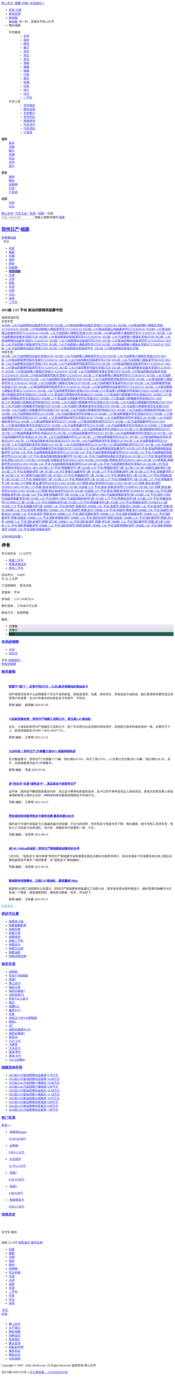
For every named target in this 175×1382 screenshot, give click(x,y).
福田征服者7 (17, 990)
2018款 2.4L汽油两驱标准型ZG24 (23, 413)
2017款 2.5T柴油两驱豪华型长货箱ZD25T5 (29, 433)
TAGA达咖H (17, 1059)
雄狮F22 (14, 1006)
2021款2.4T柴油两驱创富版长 (28, 1105)
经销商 (13, 184)
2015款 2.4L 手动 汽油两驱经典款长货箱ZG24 (102, 456)
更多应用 (15, 13)
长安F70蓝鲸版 (18, 975)
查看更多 (7, 906)
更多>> (6, 1125)
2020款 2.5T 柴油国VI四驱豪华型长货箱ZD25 (70, 398)
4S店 (12, 649)
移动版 (13, 17)
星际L (13, 1021)
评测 (26, 82)
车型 (26, 36)
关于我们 (15, 1327)
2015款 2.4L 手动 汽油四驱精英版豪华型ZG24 (99, 452)
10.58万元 (53, 1090)
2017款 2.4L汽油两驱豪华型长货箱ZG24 (130, 433)
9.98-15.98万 (16, 1206)
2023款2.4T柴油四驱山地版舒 (28, 1098)
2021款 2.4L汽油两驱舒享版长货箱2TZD (94, 371)
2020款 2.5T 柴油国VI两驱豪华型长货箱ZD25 (123, 394)
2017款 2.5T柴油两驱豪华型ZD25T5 (105, 436)
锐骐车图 (15, 929)
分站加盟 (15, 1358)
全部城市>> (37, 3)
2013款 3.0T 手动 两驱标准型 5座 (103, 467)
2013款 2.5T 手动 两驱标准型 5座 (116, 475)
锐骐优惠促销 (17, 956)
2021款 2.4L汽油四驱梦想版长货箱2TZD (63, 390)
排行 (26, 90)
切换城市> (14, 660)
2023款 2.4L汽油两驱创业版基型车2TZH (75, 340)
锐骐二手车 (16, 940)
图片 (26, 47)
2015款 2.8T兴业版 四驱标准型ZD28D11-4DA (55, 460)
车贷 (12, 286)
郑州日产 (10, 229)
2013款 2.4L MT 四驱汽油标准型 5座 (148, 467)
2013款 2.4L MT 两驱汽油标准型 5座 (28, 475)
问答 (26, 86)
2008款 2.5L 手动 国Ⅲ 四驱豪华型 (121, 513)
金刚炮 (13, 971)
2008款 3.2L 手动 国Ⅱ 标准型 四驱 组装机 (65, 525)
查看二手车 (16, 560)
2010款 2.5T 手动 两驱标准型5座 (115, 498)
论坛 (26, 93)
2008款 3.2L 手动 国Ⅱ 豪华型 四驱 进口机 (137, 521)
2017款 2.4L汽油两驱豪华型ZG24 (145, 440)
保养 (12, 298)
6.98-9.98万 (16, 1193)
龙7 (11, 1025)
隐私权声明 (16, 1347)
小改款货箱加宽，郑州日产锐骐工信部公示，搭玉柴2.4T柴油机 (50, 719)
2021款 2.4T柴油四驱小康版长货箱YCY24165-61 (36, 371)
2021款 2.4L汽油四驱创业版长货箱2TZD (27, 356)
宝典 (12, 1014)
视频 (26, 66)
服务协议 (15, 1350)
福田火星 (15, 987)
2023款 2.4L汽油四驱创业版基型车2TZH (27, 325)
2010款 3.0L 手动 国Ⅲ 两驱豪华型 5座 (45, 494)
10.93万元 (53, 1098)
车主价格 (15, 1272)
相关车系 (8, 964)
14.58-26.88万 (17, 1138)
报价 (26, 39)
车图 (12, 255)
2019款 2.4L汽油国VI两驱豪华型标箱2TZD (138, 402)
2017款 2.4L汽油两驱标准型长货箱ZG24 (97, 440)
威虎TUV (15, 1010)
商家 (26, 63)
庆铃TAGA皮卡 (18, 998)
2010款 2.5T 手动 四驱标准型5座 (46, 502)
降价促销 (29, 109)
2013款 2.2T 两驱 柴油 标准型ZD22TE (50, 490)
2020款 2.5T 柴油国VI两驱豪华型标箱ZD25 (127, 398)
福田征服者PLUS (20, 1029)
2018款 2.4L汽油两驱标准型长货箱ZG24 (121, 417)
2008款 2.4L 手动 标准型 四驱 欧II (65, 506)
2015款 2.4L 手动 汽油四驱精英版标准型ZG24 (58, 463)
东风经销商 (10, 642)
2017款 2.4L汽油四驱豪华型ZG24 (59, 436)
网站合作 (15, 1354)
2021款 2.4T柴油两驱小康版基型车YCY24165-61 (114, 375)
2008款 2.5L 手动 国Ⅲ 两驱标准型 (48, 517)
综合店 (13, 653)
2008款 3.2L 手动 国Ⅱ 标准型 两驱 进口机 (31, 521)
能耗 (12, 282)
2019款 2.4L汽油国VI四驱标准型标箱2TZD (144, 410)
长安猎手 (15, 1159)
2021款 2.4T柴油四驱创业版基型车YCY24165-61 (133, 363)
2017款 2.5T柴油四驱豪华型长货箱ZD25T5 (45, 448)
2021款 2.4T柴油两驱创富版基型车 (71, 348)
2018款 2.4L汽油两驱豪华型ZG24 (73, 425)
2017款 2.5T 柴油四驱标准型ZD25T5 (121, 444)
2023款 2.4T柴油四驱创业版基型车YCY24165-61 (133, 340)
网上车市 (7, 3)
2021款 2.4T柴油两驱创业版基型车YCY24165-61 (112, 386)
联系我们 (15, 1339)
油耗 (12, 1284)
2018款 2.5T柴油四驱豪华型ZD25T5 (47, 429)
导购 (12, 146)
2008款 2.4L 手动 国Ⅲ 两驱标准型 (113, 525)
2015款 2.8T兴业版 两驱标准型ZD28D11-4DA (113, 460)
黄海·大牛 (15, 1055)
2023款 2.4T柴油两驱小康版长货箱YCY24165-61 (133, 344)
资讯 (26, 59)
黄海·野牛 (15, 1052)
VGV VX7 (15, 1040)
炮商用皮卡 (17, 1199)
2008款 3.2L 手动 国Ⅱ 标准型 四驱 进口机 (84, 521)
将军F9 (13, 1037)
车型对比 (29, 116)
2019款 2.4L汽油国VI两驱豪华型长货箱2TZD (80, 402)
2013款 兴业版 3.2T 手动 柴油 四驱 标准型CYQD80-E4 (103, 487)
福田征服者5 (17, 1033)
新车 (26, 78)
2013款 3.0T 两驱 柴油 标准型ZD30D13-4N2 (94, 483)
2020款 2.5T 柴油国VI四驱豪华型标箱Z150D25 (120, 390)
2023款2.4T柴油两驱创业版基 (28, 1075)
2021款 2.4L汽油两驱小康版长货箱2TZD (133, 356)
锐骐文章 (15, 933)
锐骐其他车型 (11, 1067)
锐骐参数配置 (17, 925)
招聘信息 (15, 1335)
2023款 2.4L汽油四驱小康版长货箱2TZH (66, 332)
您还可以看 (10, 914)
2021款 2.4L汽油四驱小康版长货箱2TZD (54, 383)
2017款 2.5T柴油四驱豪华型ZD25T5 (80, 433)
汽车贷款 (29, 128)
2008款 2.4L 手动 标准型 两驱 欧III (34, 513)
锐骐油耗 (15, 952)
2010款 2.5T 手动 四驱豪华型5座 (22, 506)
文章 (12, 275)
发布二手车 (16, 568)
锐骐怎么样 (16, 948)
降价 (26, 43)
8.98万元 (52, 1105)
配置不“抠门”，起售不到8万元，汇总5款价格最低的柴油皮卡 (48, 686)
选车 (26, 51)
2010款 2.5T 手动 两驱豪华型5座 (88, 502)
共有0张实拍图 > (12, 536)
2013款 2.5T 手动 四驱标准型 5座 (22, 471)
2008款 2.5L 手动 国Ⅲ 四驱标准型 (78, 513)
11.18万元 (53, 1094)
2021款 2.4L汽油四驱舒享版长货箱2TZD (85, 367)
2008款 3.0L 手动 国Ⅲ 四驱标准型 (29, 529)
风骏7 (12, 979)
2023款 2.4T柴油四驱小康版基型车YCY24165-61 (124, 332)
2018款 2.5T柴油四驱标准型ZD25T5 (91, 421)
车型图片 (29, 113)
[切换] (25, 3)
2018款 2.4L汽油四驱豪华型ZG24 (136, 421)
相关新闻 (8, 672)
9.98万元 (52, 1086)
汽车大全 (21, 213)
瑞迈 (12, 1002)
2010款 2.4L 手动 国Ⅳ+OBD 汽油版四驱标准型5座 (62, 498)
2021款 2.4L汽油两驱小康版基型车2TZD (80, 356)
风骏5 (13, 1186)
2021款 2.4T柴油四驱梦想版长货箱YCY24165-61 (51, 375)
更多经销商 (8, 664)
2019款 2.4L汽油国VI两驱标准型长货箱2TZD (81, 406)
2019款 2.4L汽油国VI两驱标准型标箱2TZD (88, 410)
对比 (26, 55)
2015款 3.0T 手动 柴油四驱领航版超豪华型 (45, 456)
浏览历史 (8, 1214)
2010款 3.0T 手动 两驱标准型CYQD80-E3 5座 (138, 502)
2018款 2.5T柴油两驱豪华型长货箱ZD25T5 (125, 413)
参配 (12, 252)
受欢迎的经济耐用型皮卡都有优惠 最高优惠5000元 (41, 816)
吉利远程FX (16, 994)
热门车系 (8, 1118)
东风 (33, 213)
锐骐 (41, 213)
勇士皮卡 (15, 983)
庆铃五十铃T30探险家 (23, 1017)
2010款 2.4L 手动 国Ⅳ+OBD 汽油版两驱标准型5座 (102, 494)
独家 (26, 70)
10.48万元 (53, 1079)
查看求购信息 (17, 564)
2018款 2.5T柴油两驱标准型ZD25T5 (44, 421)
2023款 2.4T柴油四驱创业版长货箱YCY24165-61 (85, 325)
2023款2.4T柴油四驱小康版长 (28, 1094)
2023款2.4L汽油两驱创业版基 (28, 1109)
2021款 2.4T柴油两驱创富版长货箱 (117, 348)
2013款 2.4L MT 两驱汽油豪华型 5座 (67, 471)
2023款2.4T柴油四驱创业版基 (28, 1079)
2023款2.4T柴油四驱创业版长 (28, 1090)
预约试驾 (37, 1242)
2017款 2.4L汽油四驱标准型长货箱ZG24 (27, 444)
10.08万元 (53, 1082)
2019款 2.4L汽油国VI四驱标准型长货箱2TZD (140, 406)
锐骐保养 (15, 936)
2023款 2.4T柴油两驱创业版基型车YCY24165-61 (70, 336)
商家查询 (29, 120)
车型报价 (29, 105)
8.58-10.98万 (16, 1179)
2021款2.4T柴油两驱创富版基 (28, 1102)
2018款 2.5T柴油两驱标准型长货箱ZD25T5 (66, 417)
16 (6, 578)
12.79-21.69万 (17, 1165)
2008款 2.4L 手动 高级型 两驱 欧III (71, 510)
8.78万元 (52, 1075)
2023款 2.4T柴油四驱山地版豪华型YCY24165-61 (114, 329)
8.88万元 (52, 1102)
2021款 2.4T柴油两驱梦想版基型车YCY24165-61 (49, 386)
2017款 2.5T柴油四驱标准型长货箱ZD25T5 (42, 440)
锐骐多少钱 (16, 921)
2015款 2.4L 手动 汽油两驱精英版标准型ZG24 (40, 452)
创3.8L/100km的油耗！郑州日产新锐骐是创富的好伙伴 (44, 848)
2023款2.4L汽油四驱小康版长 (28, 1082)
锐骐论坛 (15, 944)
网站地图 (15, 1331)
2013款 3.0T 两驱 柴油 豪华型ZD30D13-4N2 (38, 483)
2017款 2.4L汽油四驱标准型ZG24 (75, 444)
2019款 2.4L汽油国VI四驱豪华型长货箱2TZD (30, 410)
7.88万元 (52, 1109)
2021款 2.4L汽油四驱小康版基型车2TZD (138, 359)
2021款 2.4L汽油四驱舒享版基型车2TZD (56, 379)
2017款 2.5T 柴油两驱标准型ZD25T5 (147, 429)
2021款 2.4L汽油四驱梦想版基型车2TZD (75, 363)
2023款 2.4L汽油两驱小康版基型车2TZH (75, 344)
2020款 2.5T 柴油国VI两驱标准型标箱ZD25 (66, 394)
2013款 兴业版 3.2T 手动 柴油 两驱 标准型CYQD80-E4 (109, 490)
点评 (12, 279)
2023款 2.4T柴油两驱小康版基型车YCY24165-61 (51, 329)
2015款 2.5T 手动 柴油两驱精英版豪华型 (99, 448)
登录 (12, 10)
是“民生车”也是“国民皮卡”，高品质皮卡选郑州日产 (42, 783)
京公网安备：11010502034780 (49, 1372)
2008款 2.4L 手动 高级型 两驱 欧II (115, 510)
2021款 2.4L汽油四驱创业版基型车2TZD (85, 359)
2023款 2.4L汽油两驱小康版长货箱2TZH (128, 336)
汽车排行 (29, 124)
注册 (18, 10)
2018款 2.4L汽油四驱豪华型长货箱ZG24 (121, 425)
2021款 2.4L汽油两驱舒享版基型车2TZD (107, 383)
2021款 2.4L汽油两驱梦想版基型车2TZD (109, 379)
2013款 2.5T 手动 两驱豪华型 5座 (60, 467)
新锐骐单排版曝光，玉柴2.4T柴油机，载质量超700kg (43, 880)
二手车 (27, 97)
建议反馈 (15, 1343)
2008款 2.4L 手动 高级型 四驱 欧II (109, 506)
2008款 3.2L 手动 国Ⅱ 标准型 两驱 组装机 (96, 517)
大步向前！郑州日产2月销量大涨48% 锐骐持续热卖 (42, 751)
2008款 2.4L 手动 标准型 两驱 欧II (26, 510)
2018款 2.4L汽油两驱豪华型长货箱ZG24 (97, 429)
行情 (26, 74)
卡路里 (13, 1044)
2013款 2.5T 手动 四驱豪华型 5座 (117, 479)
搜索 (62, 217)
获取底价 (24, 1242)
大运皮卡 (15, 1048)
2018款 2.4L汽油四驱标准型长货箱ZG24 (71, 413)
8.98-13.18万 (16, 1152)
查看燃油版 (8, 237)
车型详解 (15, 271)
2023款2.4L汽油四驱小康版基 (28, 1086)
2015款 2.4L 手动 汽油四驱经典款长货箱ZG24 (117, 463)
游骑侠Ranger (18, 1132)
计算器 (27, 132)
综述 (12, 248)
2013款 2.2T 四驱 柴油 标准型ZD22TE (44, 487)
